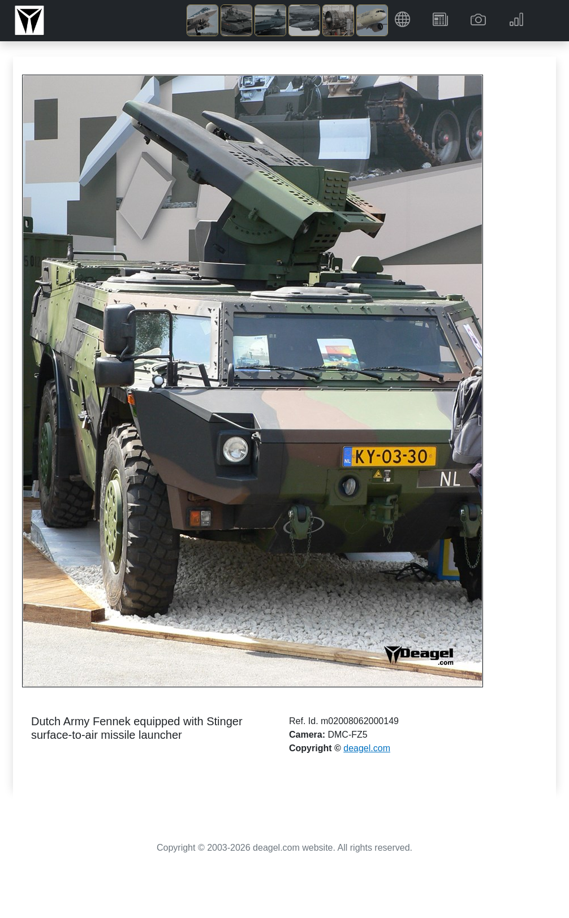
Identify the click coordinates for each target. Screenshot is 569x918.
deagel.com (366, 748)
